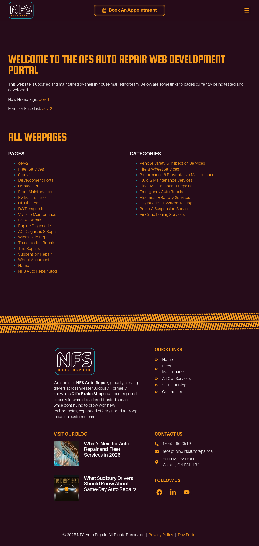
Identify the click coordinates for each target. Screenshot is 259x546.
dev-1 (44, 99)
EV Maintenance (33, 197)
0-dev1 (24, 175)
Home (23, 265)
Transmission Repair (36, 243)
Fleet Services (31, 169)
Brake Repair (29, 220)
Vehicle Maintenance (37, 214)
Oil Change (28, 203)
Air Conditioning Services (162, 214)
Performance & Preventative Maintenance (177, 175)
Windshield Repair (34, 237)
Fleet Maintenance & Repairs (165, 186)
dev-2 (47, 108)
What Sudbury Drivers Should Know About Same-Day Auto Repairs (110, 483)
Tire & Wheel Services (159, 169)
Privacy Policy (161, 535)
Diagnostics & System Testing (166, 203)
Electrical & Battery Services (165, 197)
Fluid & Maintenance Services (166, 180)
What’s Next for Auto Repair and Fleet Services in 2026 (107, 449)
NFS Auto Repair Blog (37, 271)
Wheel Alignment (34, 260)
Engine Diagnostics (35, 226)
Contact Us (28, 186)
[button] (247, 10)
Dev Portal (187, 535)
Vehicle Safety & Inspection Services (172, 163)
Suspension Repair (35, 254)
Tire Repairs (29, 248)
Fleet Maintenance (35, 192)
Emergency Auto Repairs (162, 192)
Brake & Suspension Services (166, 208)
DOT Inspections (33, 208)
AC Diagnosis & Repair (38, 231)
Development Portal (36, 180)
